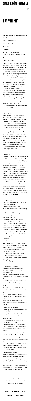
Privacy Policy (19, 395)
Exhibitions (15, 391)
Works (7, 391)
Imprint (9, 395)
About (24, 391)
